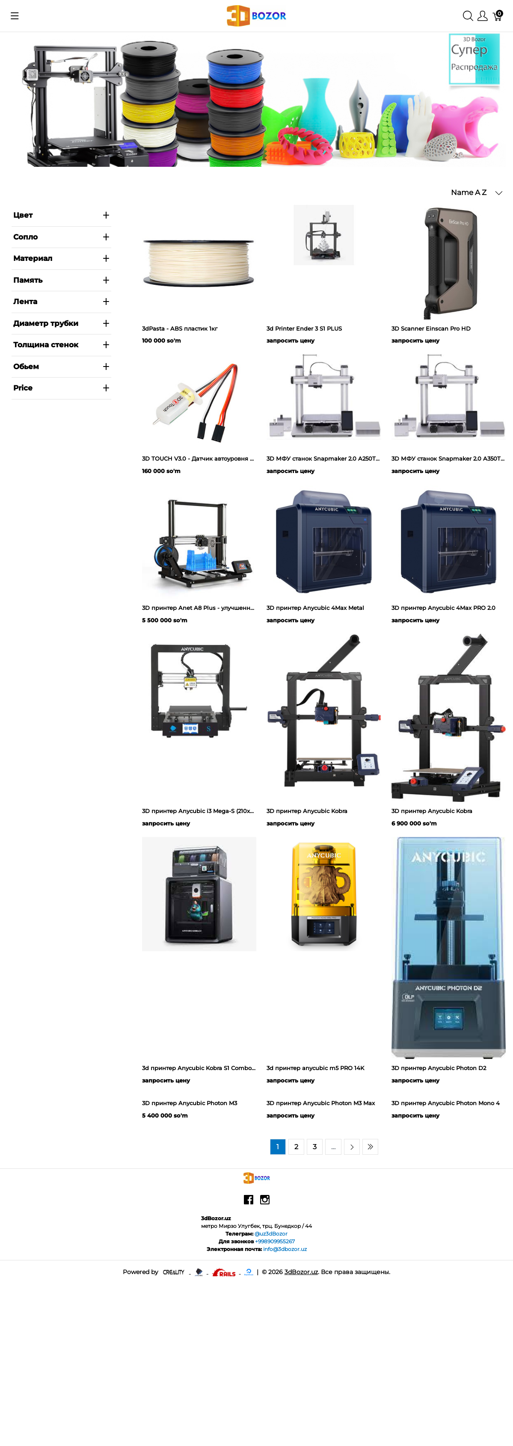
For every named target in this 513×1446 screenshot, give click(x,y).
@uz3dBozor (271, 1386)
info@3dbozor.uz (285, 1402)
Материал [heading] (61, 258)
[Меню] (483, 16)
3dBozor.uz (301, 1424)
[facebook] (248, 1355)
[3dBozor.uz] (256, 15)
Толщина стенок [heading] (61, 344)
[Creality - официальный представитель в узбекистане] (174, 1424)
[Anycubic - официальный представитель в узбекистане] (199, 1424)
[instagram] (265, 1355)
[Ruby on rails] (224, 1424)
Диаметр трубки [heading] (61, 323)
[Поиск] (468, 16)
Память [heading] (61, 280)
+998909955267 (275, 1394)
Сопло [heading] (61, 237)
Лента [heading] (61, 301)
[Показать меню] (15, 16)
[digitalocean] (249, 1424)
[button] (477, 192)
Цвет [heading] (61, 215)
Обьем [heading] (61, 366)
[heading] (62, 388)
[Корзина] (497, 16)
